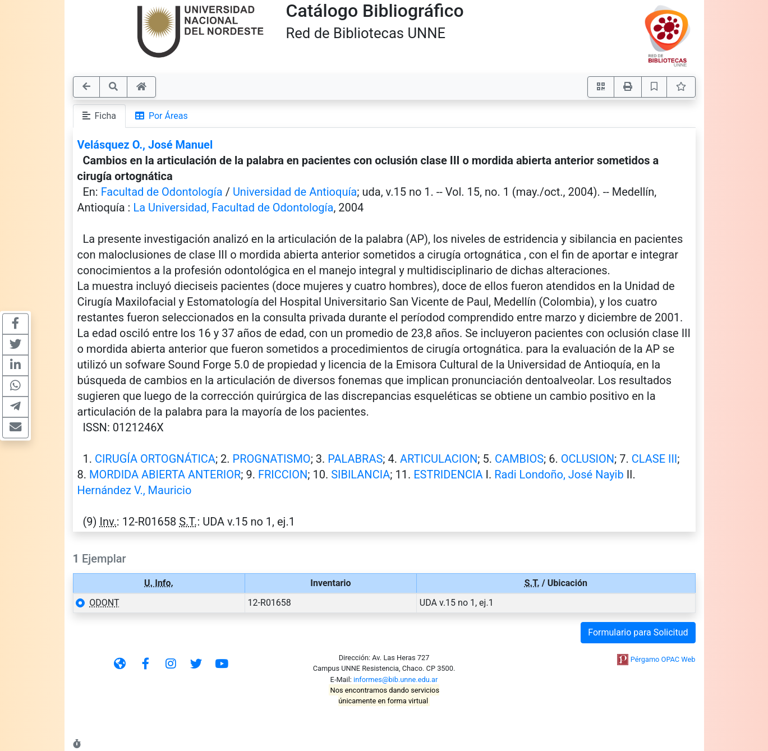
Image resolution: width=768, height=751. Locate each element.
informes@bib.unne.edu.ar (395, 679)
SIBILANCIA (360, 474)
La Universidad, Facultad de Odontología (233, 207)
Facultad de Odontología (162, 192)
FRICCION (282, 474)
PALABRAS (355, 459)
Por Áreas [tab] (161, 115)
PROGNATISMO (272, 459)
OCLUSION (587, 459)
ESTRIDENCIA (447, 474)
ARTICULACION (438, 459)
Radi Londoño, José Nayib (558, 474)
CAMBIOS (519, 459)
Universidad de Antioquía (295, 192)
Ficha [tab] (99, 115)
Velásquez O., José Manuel (145, 144)
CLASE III (655, 459)
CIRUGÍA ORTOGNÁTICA (155, 459)
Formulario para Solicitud (638, 632)
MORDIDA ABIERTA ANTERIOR (165, 474)
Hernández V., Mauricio (134, 490)
